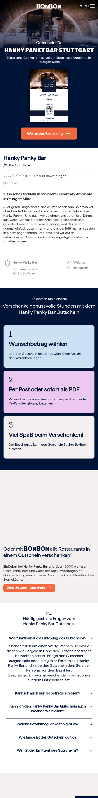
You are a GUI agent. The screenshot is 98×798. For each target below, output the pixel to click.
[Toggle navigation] (86, 6)
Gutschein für (49, 42)
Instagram (77, 268)
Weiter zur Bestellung (45, 133)
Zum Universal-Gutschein (29, 588)
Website (76, 262)
